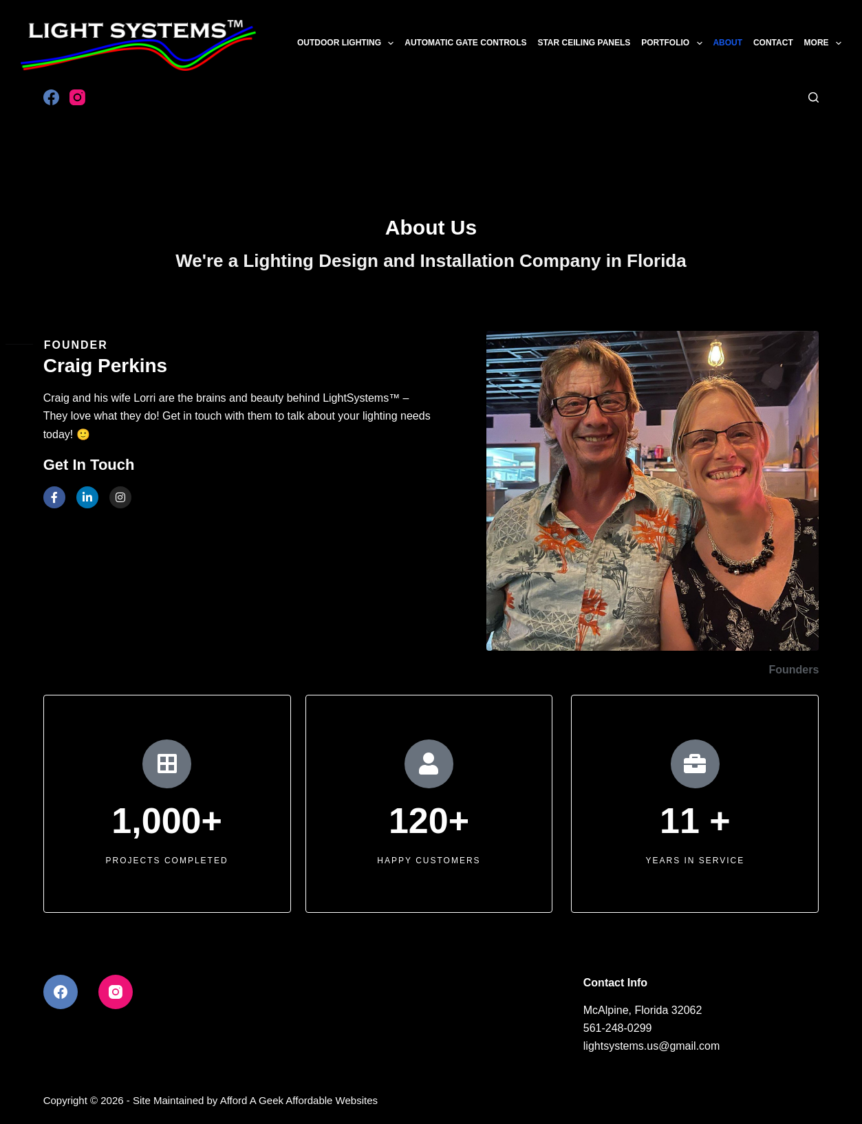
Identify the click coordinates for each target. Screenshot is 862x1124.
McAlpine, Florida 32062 (642, 1010)
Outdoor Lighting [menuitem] (347, 43)
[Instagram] (77, 97)
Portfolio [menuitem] (673, 43)
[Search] (813, 97)
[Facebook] (51, 97)
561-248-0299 (617, 1028)
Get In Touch (89, 464)
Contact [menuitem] (773, 42)
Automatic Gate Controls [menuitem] (465, 42)
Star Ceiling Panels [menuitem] (583, 42)
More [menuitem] (822, 43)
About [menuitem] (727, 42)
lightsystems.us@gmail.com (651, 1046)
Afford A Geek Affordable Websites (299, 1100)
